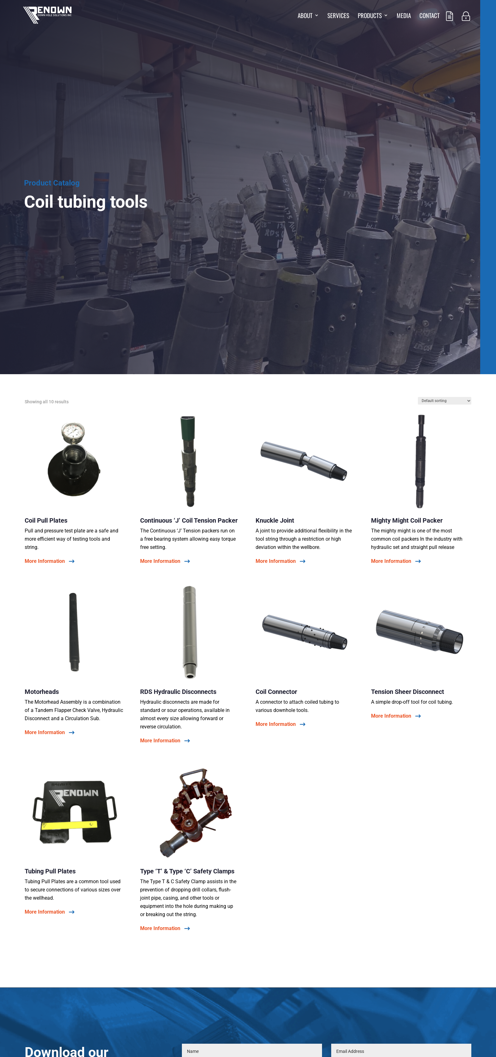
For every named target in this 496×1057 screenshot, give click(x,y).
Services (338, 16)
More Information (45, 561)
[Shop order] (444, 401)
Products (370, 16)
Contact (429, 16)
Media (404, 16)
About (305, 16)
